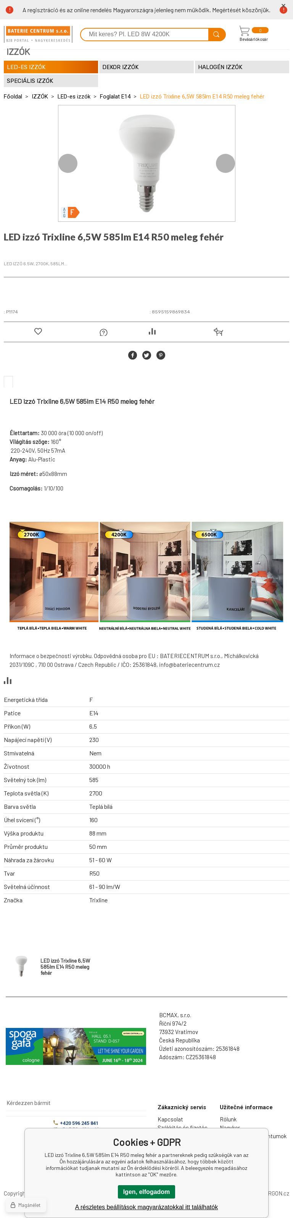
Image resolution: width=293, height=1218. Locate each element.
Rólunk (228, 1119)
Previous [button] (67, 163)
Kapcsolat (170, 1119)
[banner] (38, 34)
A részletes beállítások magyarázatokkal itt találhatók (146, 1207)
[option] (146, 163)
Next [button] (225, 163)
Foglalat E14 (115, 96)
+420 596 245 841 (75, 1123)
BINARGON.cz (272, 1193)
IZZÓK (40, 96)
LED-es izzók (74, 96)
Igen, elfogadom (146, 1192)
